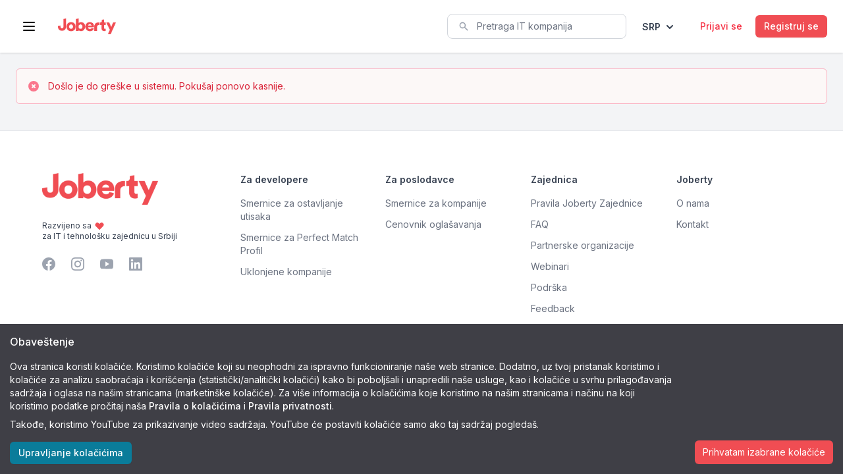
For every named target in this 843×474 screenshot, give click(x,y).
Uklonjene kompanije (286, 271)
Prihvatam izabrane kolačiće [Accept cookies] (764, 452)
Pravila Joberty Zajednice (587, 203)
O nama (692, 203)
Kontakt (692, 224)
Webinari (550, 266)
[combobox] (537, 26)
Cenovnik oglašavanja (433, 224)
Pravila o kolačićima (195, 405)
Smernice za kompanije (436, 203)
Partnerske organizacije (582, 245)
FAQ (540, 224)
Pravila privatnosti (290, 405)
